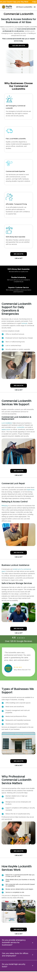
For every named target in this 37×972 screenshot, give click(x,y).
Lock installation (7, 423)
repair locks (30, 489)
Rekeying (5, 505)
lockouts (24, 323)
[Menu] (34, 7)
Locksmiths (20, 427)
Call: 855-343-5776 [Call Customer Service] (18, 45)
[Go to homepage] (7, 7)
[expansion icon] (32, 942)
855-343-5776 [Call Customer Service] (18, 254)
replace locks (6, 429)
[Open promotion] (18, 2)
